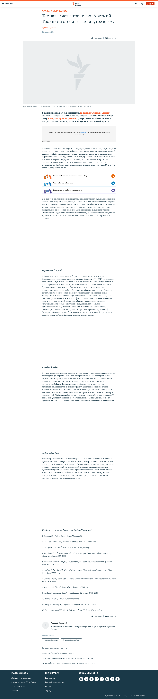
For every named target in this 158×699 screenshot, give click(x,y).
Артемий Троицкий (50, 28)
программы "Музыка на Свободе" (95, 113)
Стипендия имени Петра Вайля (23, 682)
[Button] (96, 38)
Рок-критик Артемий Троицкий (62, 119)
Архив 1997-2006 (17, 686)
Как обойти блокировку (54, 682)
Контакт (14, 691)
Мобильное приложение (21, 678)
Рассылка (49, 686)
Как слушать (50, 678)
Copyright (49, 691)
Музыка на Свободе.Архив (54, 11)
